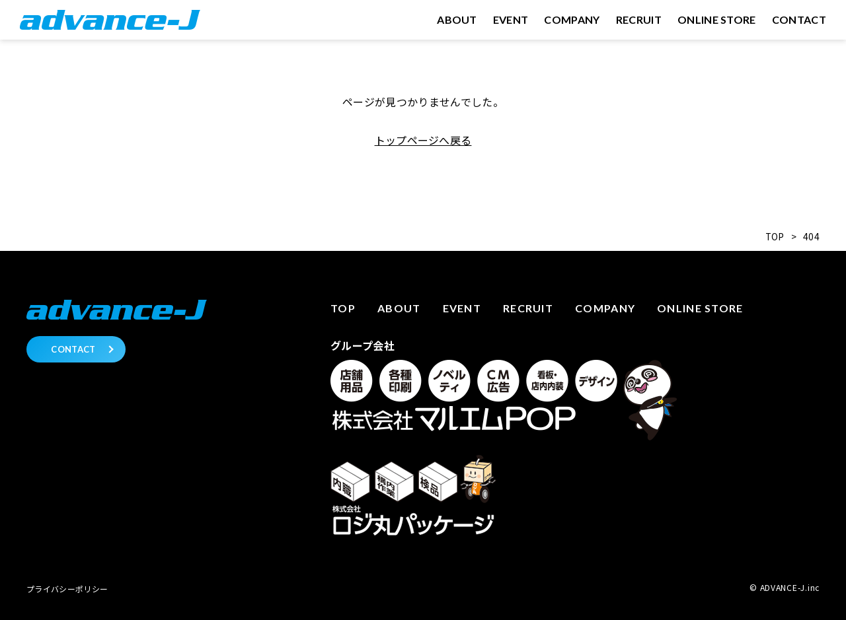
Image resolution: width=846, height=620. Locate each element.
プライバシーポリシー (67, 588)
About (398, 308)
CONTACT (73, 349)
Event (462, 308)
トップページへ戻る (423, 140)
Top (343, 308)
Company (605, 308)
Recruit (528, 308)
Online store (700, 308)
